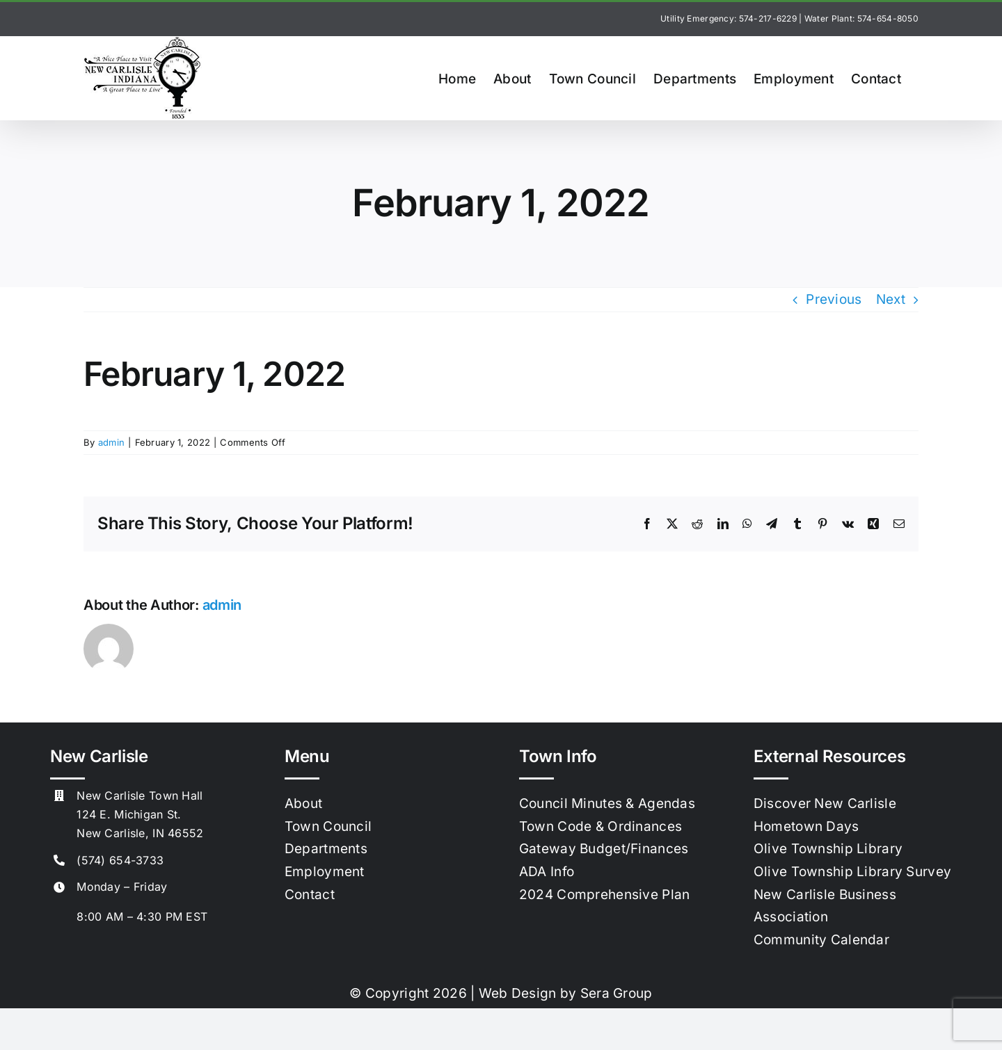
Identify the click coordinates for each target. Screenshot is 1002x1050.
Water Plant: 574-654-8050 (861, 18)
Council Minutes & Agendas (607, 803)
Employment (325, 872)
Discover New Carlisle (825, 803)
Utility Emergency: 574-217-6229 (728, 18)
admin (111, 442)
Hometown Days (806, 826)
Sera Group (616, 993)
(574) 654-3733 (120, 860)
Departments (326, 849)
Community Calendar (821, 940)
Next (890, 299)
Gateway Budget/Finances (604, 849)
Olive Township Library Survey (852, 872)
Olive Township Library (828, 849)
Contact (310, 895)
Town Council (328, 826)
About (303, 803)
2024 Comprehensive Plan (604, 895)
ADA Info (546, 872)
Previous (833, 299)
